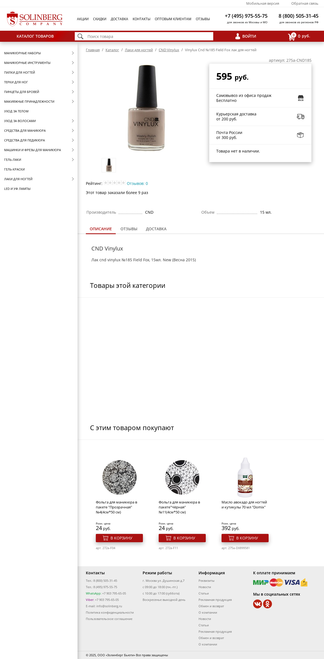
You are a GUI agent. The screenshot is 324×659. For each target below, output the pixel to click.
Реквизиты (206, 580)
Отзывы (203, 19)
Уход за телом (16, 111)
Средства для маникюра (25, 130)
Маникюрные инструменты (27, 63)
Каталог (112, 49)
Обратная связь (304, 3)
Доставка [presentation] (156, 228)
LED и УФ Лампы (17, 189)
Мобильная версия (262, 3)
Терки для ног (16, 82)
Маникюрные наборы (22, 53)
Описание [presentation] (101, 228)
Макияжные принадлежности (29, 101)
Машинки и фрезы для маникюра (32, 150)
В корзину (121, 538)
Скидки (99, 19)
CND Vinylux (169, 49)
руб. (299, 36)
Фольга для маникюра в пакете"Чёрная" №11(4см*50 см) (179, 507)
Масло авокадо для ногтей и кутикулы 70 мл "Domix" (244, 505)
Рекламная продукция (215, 600)
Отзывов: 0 (137, 183)
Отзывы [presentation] (128, 228)
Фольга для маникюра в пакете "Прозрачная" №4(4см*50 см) (116, 507)
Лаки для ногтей (18, 179)
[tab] (101, 229)
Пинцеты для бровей (21, 92)
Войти (249, 36)
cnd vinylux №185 (115, 259)
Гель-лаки (12, 159)
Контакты (141, 19)
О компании (208, 612)
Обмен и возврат (211, 606)
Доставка (119, 19)
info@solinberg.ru (109, 606)
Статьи (204, 593)
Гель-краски (14, 169)
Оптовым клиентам (173, 19)
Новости (205, 587)
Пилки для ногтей (19, 72)
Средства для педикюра (24, 140)
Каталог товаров (35, 36)
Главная (93, 49)
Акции (83, 19)
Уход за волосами (20, 121)
